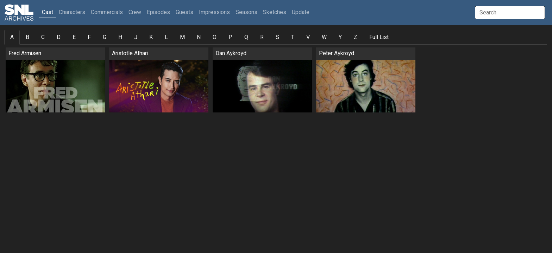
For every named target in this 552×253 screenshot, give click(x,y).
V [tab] (308, 37)
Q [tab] (246, 37)
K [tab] (151, 37)
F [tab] (89, 37)
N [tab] (199, 37)
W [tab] (324, 37)
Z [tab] (355, 37)
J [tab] (135, 37)
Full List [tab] (379, 37)
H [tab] (120, 37)
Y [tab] (340, 37)
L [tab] (166, 37)
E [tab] (74, 37)
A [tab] (12, 37)
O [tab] (215, 37)
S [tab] (277, 37)
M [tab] (182, 37)
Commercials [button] (107, 12)
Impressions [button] (214, 12)
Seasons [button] (246, 12)
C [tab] (43, 37)
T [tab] (292, 37)
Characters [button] (72, 12)
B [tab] (27, 37)
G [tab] (104, 37)
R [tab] (262, 37)
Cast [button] (49, 12)
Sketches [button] (274, 12)
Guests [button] (184, 12)
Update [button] (300, 12)
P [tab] (230, 37)
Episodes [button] (158, 12)
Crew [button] (134, 12)
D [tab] (59, 37)
